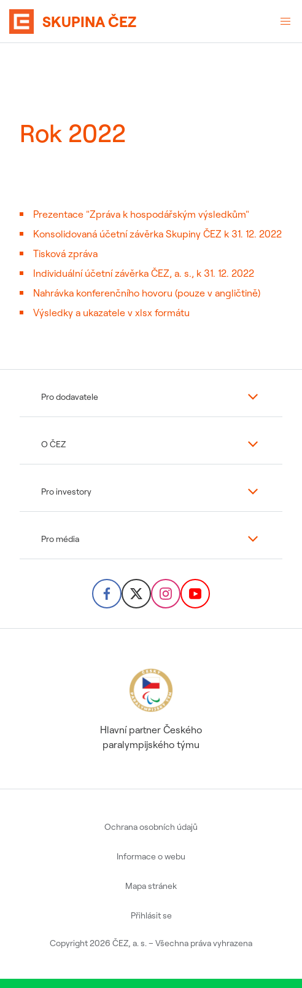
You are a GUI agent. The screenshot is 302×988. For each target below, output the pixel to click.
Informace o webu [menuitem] (151, 856)
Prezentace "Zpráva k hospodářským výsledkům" (141, 214)
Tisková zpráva (65, 253)
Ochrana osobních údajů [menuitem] (151, 826)
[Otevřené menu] (285, 21)
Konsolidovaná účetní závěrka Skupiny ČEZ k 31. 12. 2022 (157, 234)
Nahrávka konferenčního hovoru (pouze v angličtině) (146, 293)
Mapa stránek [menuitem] (151, 885)
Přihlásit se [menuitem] (151, 915)
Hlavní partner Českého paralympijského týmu (151, 708)
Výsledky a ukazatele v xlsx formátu (111, 312)
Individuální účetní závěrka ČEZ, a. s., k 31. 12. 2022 (143, 273)
